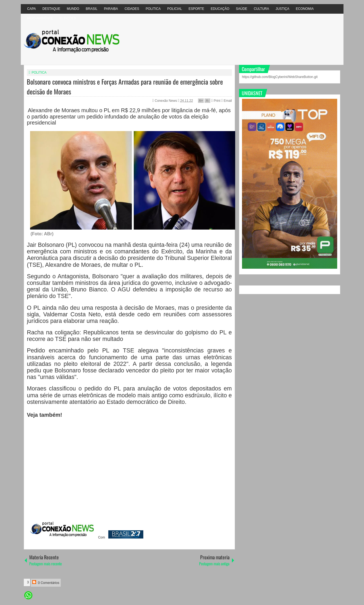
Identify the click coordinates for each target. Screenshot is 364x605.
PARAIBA (111, 9)
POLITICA (153, 9)
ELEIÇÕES (68, 18)
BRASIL (92, 9)
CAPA (31, 9)
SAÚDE (241, 9)
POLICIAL (174, 9)
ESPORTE (196, 9)
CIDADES (131, 9)
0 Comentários (45, 582)
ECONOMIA (305, 9)
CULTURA (261, 9)
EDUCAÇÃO (220, 9)
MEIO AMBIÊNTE (40, 18)
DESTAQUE (51, 9)
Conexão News (166, 101)
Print (215, 101)
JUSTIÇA (282, 9)
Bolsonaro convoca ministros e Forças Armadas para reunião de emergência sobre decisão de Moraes (125, 86)
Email (226, 101)
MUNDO (73, 9)
